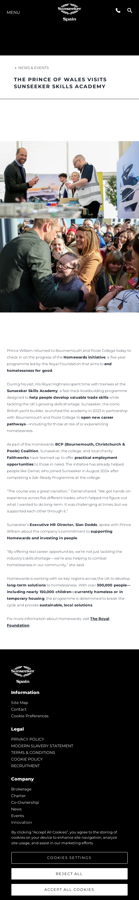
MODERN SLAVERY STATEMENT (42, 745)
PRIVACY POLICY (27, 739)
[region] (69, 862)
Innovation (21, 822)
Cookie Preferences (30, 715)
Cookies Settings (69, 857)
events (17, 815)
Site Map (19, 702)
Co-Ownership (25, 802)
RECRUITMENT (25, 765)
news (16, 809)
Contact (19, 709)
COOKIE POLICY (27, 759)
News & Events (31, 67)
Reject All (69, 873)
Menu (13, 12)
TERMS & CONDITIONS (33, 752)
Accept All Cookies (69, 889)
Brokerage (21, 789)
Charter (18, 795)
